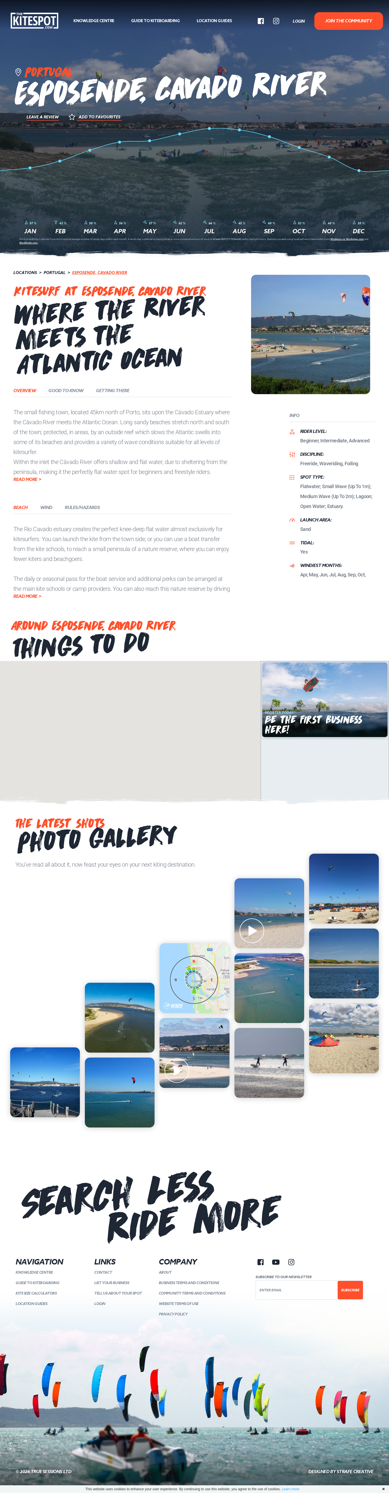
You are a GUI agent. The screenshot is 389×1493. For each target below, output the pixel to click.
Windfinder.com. (28, 242)
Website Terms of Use (178, 1303)
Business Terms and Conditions (189, 1282)
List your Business (111, 1282)
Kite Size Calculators (36, 1293)
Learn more (290, 1489)
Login (299, 21)
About (165, 1272)
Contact (103, 1272)
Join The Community (348, 21)
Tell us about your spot (118, 1293)
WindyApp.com (355, 239)
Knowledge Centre (93, 21)
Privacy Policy (173, 1314)
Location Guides (214, 21)
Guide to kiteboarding (155, 21)
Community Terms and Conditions (192, 1293)
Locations (25, 272)
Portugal (54, 272)
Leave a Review (43, 117)
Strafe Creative (355, 1471)
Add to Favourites (99, 117)
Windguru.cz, (338, 239)
